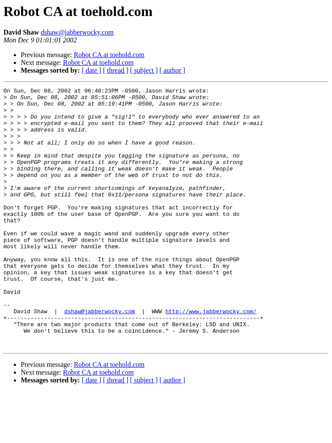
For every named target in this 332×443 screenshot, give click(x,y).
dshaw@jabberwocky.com (77, 32)
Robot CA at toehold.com (109, 54)
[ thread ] (115, 70)
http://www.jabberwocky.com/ (210, 356)
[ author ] (172, 70)
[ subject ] (144, 70)
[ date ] (91, 70)
